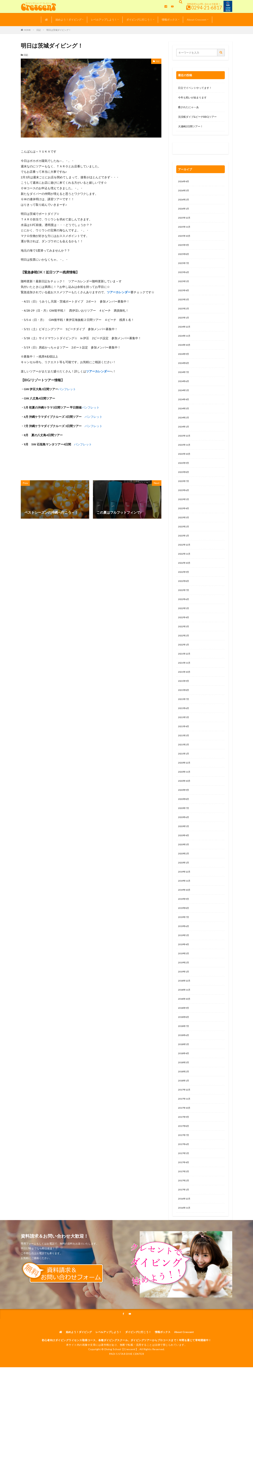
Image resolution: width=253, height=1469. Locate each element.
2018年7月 (184, 1078)
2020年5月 (184, 866)
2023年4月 (184, 528)
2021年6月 (184, 740)
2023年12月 (185, 451)
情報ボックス (169, 19)
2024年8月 (184, 374)
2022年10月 (185, 586)
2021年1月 (184, 789)
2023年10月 (185, 470)
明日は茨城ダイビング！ (58, 30)
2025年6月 (184, 278)
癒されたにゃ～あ (188, 107)
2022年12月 (185, 567)
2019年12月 (185, 914)
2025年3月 (184, 307)
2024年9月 (184, 364)
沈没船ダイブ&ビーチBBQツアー (197, 116)
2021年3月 (184, 769)
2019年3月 (184, 1001)
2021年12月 (185, 683)
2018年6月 (184, 1087)
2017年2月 (184, 1242)
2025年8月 (184, 258)
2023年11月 (185, 461)
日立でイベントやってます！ (195, 87)
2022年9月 (184, 596)
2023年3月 (184, 538)
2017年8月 (184, 1184)
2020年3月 (184, 885)
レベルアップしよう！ (104, 19)
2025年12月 (185, 220)
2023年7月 (184, 499)
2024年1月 (184, 442)
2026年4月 (184, 181)
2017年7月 (184, 1193)
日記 (38, 30)
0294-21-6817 (206, 8)
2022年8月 (184, 605)
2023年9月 (184, 480)
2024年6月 (184, 393)
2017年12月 (185, 1145)
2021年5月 (184, 750)
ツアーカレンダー (119, 292)
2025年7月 (184, 268)
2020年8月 (184, 837)
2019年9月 (184, 943)
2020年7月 (184, 846)
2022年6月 (184, 625)
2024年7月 (184, 384)
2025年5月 (184, 287)
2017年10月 (185, 1164)
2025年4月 (184, 297)
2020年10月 (185, 817)
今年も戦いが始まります (192, 97)
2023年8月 (184, 490)
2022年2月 (184, 663)
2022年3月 (184, 654)
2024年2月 (184, 432)
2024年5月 (184, 403)
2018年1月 (184, 1136)
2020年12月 (185, 798)
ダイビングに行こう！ (139, 19)
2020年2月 (184, 895)
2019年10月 (185, 933)
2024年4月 (184, 413)
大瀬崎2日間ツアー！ (190, 126)
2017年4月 (184, 1222)
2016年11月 (185, 1271)
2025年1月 (184, 326)
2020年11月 (185, 808)
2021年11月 (185, 692)
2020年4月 (184, 875)
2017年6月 (184, 1203)
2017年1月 (184, 1251)
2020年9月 (184, 827)
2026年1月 (184, 210)
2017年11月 (185, 1155)
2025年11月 (185, 230)
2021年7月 (184, 731)
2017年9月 (184, 1174)
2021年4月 (184, 760)
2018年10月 (185, 1049)
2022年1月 (184, 673)
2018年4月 (184, 1107)
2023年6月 (184, 509)
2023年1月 (184, 557)
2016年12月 (185, 1261)
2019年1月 (184, 1020)
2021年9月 (184, 711)
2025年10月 (185, 239)
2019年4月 (184, 991)
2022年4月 (184, 644)
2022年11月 (185, 577)
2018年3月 (184, 1116)
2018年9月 (184, 1058)
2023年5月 (184, 519)
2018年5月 (184, 1097)
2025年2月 (184, 316)
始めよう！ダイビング (68, 19)
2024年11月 (185, 345)
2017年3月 (184, 1232)
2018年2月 (184, 1126)
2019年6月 (184, 972)
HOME (27, 30)
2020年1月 (184, 904)
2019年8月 (184, 952)
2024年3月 (184, 422)
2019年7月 (184, 962)
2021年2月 (184, 779)
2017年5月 (184, 1213)
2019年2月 (184, 1010)
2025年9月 (184, 249)
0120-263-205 (188, 149)
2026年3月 (184, 191)
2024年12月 (185, 336)
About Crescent (196, 19)
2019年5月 (184, 981)
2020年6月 (184, 856)
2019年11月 (185, 924)
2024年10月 (185, 355)
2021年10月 (185, 702)
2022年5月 (184, 634)
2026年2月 (184, 201)
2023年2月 (184, 548)
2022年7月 (184, 615)
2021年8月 (184, 721)
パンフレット (67, 389)
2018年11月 (185, 1039)
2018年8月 (184, 1068)
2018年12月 (185, 1030)
